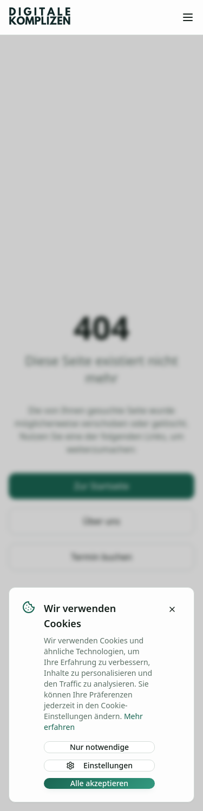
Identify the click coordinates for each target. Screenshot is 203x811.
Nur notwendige (99, 747)
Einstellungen (99, 765)
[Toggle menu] (187, 17)
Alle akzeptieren (99, 783)
